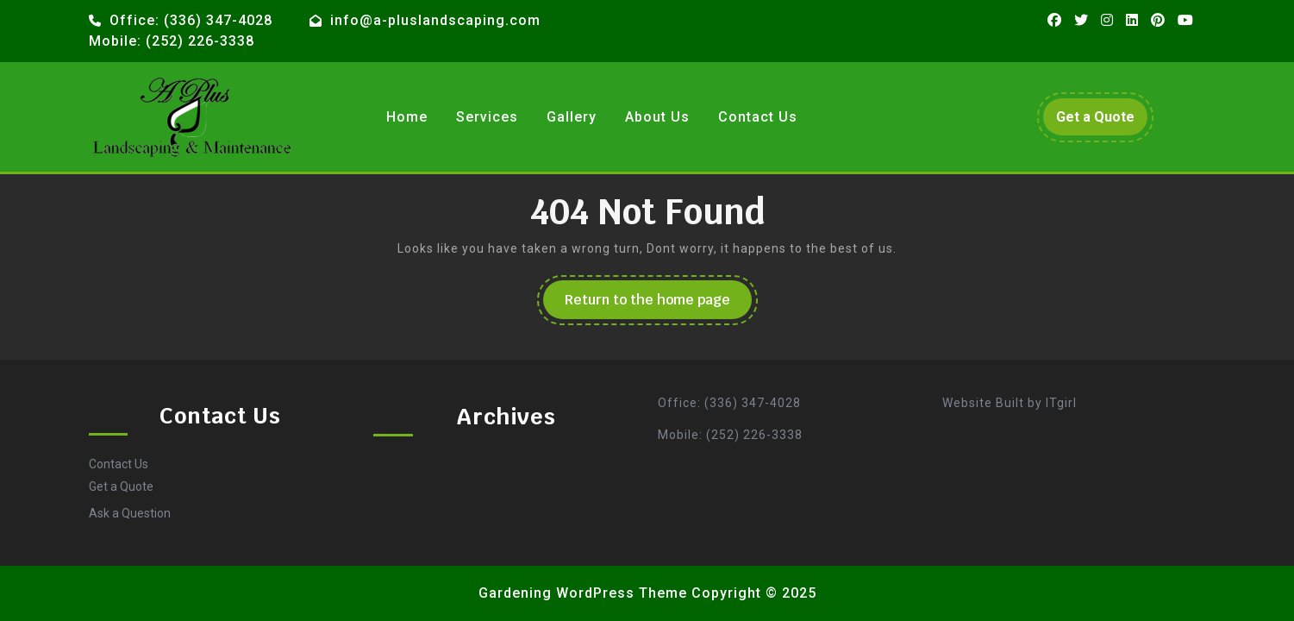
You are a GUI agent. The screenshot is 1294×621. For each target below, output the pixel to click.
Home (407, 117)
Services (487, 117)
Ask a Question (130, 513)
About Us (657, 117)
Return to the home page (658, 304)
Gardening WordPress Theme (582, 593)
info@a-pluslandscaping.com (435, 20)
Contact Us (757, 117)
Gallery (572, 117)
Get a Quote (1101, 120)
